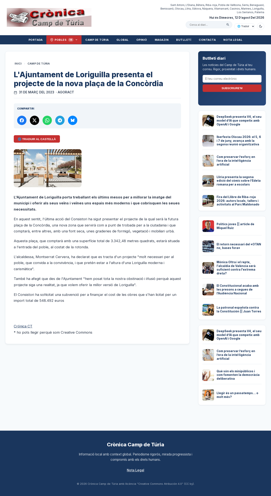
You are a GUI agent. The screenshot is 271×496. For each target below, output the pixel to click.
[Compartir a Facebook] (21, 120)
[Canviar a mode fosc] (260, 26)
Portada (36, 39)
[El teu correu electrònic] (232, 79)
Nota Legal (232, 39)
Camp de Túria (97, 39)
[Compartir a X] (34, 120)
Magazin (162, 39)
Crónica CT (23, 326)
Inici (18, 63)
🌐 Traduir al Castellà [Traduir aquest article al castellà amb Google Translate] (37, 139)
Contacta (207, 39)
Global (122, 39)
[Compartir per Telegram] (60, 120)
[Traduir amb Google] (244, 26)
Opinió (141, 39)
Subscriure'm (232, 88)
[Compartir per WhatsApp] (47, 120)
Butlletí (183, 39)
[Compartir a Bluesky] (72, 120)
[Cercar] (228, 24)
